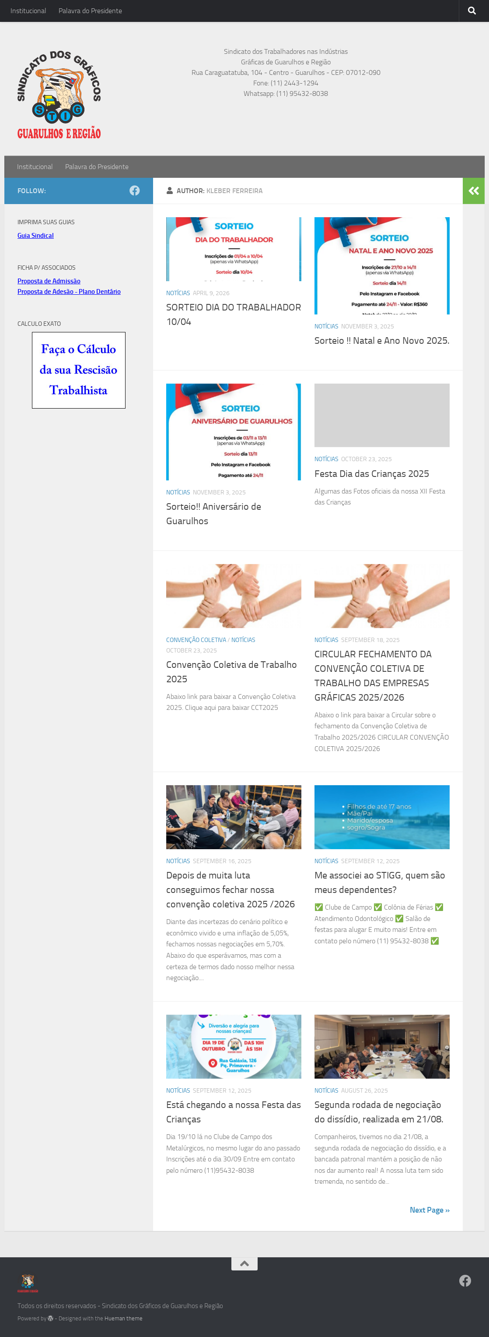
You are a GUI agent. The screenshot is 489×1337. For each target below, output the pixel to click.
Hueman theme (124, 1318)
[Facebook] (134, 190)
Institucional (28, 11)
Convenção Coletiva (196, 640)
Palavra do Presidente (90, 11)
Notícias (178, 293)
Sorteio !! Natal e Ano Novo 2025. (382, 340)
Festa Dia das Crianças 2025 (371, 474)
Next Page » (430, 1210)
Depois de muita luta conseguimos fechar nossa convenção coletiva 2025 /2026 (230, 890)
